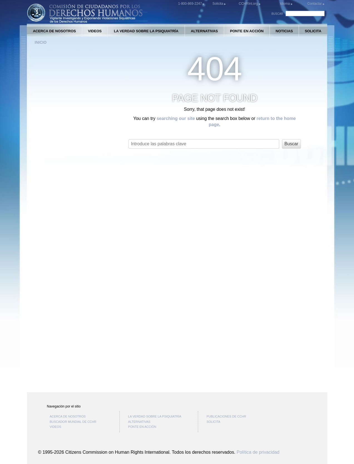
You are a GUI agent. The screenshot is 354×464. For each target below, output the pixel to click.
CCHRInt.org (249, 4)
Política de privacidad (258, 452)
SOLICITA (313, 31)
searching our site (176, 118)
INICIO (41, 42)
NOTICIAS (284, 31)
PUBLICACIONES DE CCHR (226, 416)
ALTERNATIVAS (204, 31)
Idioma (285, 4)
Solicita (218, 4)
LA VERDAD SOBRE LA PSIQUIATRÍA (146, 31)
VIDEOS (95, 31)
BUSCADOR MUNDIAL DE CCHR (73, 421)
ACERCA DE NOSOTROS (54, 31)
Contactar (315, 4)
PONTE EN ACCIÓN (247, 31)
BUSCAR (277, 13)
